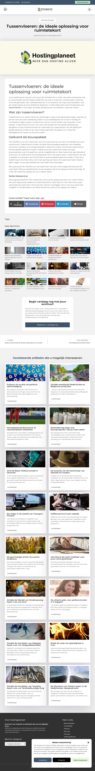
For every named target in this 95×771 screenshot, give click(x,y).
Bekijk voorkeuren (80, 760)
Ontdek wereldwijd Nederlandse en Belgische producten (68, 385)
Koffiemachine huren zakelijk (65, 514)
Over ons (67, 731)
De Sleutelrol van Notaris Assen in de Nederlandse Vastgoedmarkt (69, 687)
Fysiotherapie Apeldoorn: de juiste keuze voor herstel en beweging (14, 240)
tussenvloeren (15, 107)
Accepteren (43, 760)
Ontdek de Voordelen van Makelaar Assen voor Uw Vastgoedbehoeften (24, 644)
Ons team (67, 734)
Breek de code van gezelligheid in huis (67, 644)
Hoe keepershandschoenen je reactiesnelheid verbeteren (21, 429)
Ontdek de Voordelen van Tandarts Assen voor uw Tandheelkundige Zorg (25, 687)
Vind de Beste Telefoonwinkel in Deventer (22, 472)
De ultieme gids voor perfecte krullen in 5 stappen (69, 601)
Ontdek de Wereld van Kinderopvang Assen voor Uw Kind (25, 601)
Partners (67, 729)
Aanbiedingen (47, 20)
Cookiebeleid (60, 765)
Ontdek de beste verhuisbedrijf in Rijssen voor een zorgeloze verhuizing (79, 288)
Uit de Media (68, 726)
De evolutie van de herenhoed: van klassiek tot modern (68, 472)
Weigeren (61, 760)
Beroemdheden (69, 723)
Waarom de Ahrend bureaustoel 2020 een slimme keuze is (36, 273)
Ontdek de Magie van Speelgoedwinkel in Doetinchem (55, 257)
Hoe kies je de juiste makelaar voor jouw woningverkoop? (68, 558)
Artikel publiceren (70, 737)
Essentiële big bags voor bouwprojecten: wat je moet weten (68, 429)
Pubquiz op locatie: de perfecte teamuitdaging (22, 385)
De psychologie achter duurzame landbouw (23, 558)
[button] (88, 742)
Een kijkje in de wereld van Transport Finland (25, 515)
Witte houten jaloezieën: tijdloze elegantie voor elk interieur (13, 257)
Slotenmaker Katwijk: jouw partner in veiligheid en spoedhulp (14, 288)
